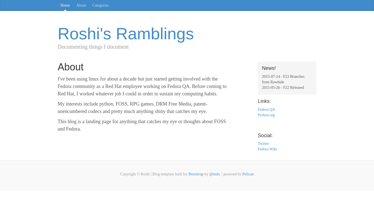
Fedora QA (266, 109)
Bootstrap (196, 174)
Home (65, 5)
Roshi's (126, 33)
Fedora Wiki (267, 149)
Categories (100, 5)
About (81, 5)
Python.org (266, 115)
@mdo (214, 174)
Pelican (248, 174)
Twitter (263, 144)
